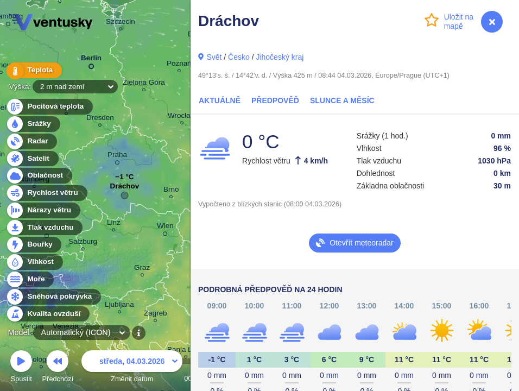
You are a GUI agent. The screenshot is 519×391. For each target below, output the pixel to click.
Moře (30, 279)
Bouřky (34, 245)
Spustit (21, 368)
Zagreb (155, 314)
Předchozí (58, 368)
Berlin (91, 60)
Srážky (33, 124)
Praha (117, 156)
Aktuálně (219, 100)
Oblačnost (39, 176)
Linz (114, 224)
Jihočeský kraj (279, 57)
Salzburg (82, 243)
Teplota (34, 70)
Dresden (100, 119)
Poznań (179, 65)
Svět (213, 57)
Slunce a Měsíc (342, 100)
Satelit (32, 159)
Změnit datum (131, 368)
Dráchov (124, 188)
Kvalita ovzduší (47, 314)
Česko (239, 57)
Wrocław (181, 117)
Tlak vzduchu (44, 228)
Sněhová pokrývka (53, 297)
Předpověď (275, 100)
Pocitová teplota (49, 107)
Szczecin (120, 23)
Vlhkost (34, 262)
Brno (171, 191)
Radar (31, 141)
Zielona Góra (144, 84)
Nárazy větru (43, 210)
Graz (142, 269)
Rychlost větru (46, 193)
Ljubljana (119, 306)
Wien (165, 228)
